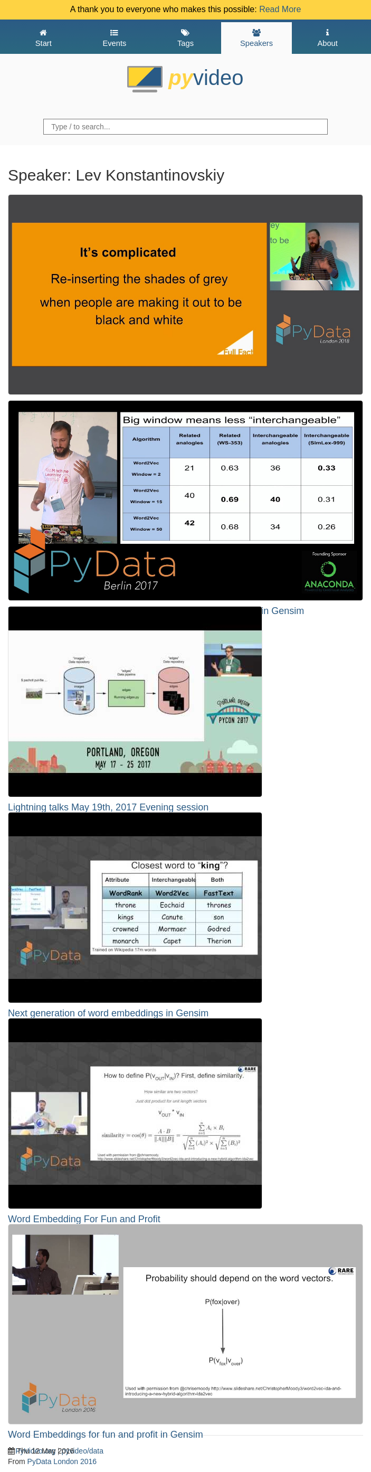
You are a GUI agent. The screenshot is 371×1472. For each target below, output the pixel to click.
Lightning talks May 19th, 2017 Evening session (108, 807)
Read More (280, 9)
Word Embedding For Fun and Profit (84, 1219)
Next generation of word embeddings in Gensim (108, 1013)
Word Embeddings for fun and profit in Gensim (105, 1434)
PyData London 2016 (62, 1461)
